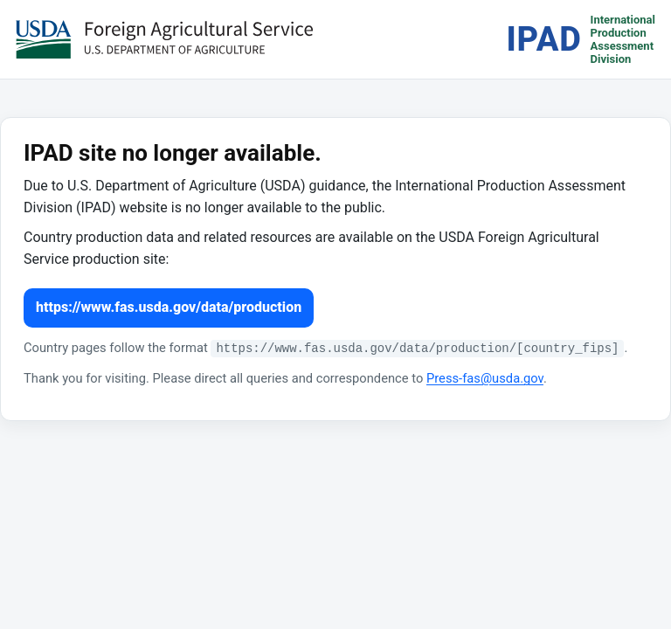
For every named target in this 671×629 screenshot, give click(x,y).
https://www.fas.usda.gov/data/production (168, 307)
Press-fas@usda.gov (484, 378)
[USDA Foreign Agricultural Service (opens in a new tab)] (164, 39)
